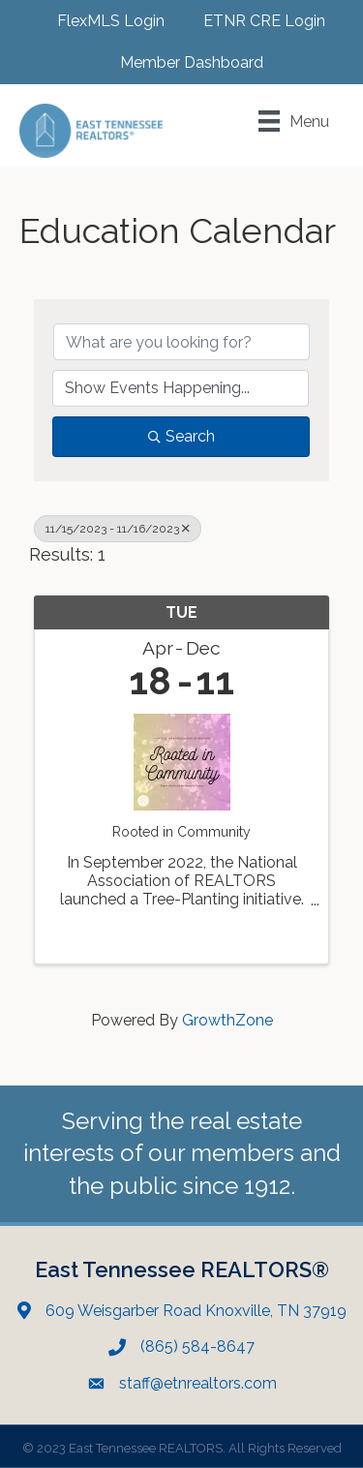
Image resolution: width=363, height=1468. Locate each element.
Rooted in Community (181, 832)
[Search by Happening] (180, 388)
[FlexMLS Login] (101, 21)
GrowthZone (227, 1020)
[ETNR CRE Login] (254, 21)
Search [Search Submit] (181, 436)
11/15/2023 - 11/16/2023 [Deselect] (117, 528)
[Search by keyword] (181, 341)
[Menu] (294, 121)
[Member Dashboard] (182, 62)
